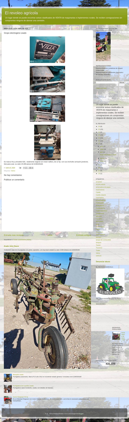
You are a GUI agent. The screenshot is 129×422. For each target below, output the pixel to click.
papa (97, 224)
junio (102, 146)
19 (99, 165)
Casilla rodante (101, 195)
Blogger (80, 413)
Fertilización (100, 203)
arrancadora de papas (103, 187)
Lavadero (99, 219)
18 (99, 168)
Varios (13, 171)
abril (101, 152)
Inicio (50, 235)
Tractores (99, 248)
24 (99, 132)
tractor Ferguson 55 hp (20, 397)
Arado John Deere (11, 246)
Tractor (98, 245)
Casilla (98, 192)
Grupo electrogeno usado (108, 154)
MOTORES (99, 221)
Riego (98, 229)
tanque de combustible (103, 240)
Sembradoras (100, 234)
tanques (98, 242)
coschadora (100, 197)
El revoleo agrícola (21, 13)
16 (99, 173)
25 (99, 129)
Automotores (100, 190)
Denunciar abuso (103, 262)
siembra (98, 237)
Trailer (98, 250)
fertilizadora (100, 205)
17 (99, 170)
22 (99, 138)
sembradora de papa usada (123, 337)
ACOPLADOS (100, 184)
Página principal (101, 88)
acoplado (99, 182)
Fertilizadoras (100, 208)
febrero (102, 158)
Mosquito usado (18, 374)
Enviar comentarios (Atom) (22, 239)
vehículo (98, 256)
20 (99, 144)
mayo (102, 149)
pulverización (100, 227)
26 (99, 126)
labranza (99, 216)
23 (99, 135)
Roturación (99, 232)
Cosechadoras (101, 200)
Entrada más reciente (14, 235)
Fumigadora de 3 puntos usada (23, 386)
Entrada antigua (83, 235)
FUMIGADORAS (101, 211)
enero (102, 161)
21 (99, 141)
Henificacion (100, 213)
